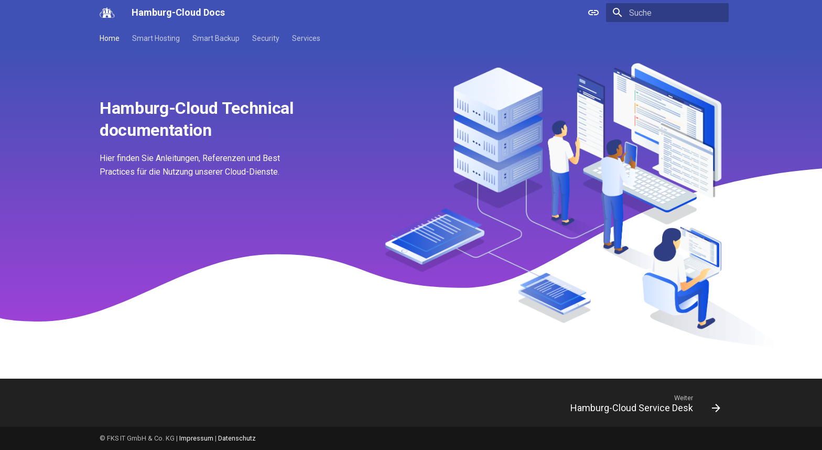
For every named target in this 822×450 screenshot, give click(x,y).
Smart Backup (216, 38)
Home (110, 38)
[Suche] (667, 12)
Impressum (196, 438)
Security (265, 38)
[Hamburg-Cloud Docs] (107, 12)
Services (306, 38)
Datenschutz (237, 438)
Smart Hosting (156, 38)
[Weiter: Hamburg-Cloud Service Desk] (642, 406)
